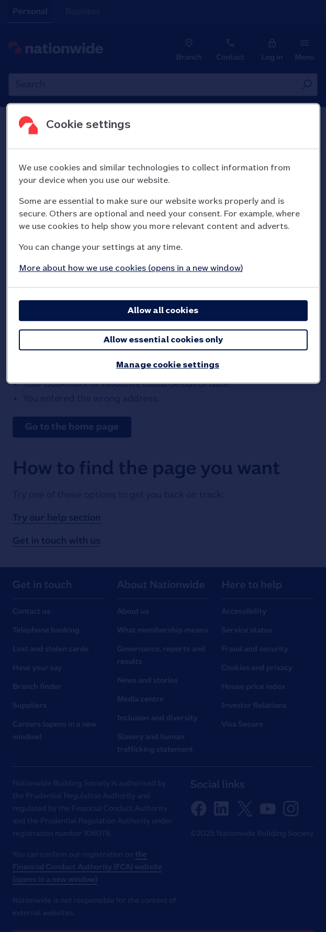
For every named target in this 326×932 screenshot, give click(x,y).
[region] (163, 243)
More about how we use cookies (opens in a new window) (131, 268)
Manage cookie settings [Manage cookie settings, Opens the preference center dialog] (167, 365)
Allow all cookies (163, 311)
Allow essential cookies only (163, 340)
